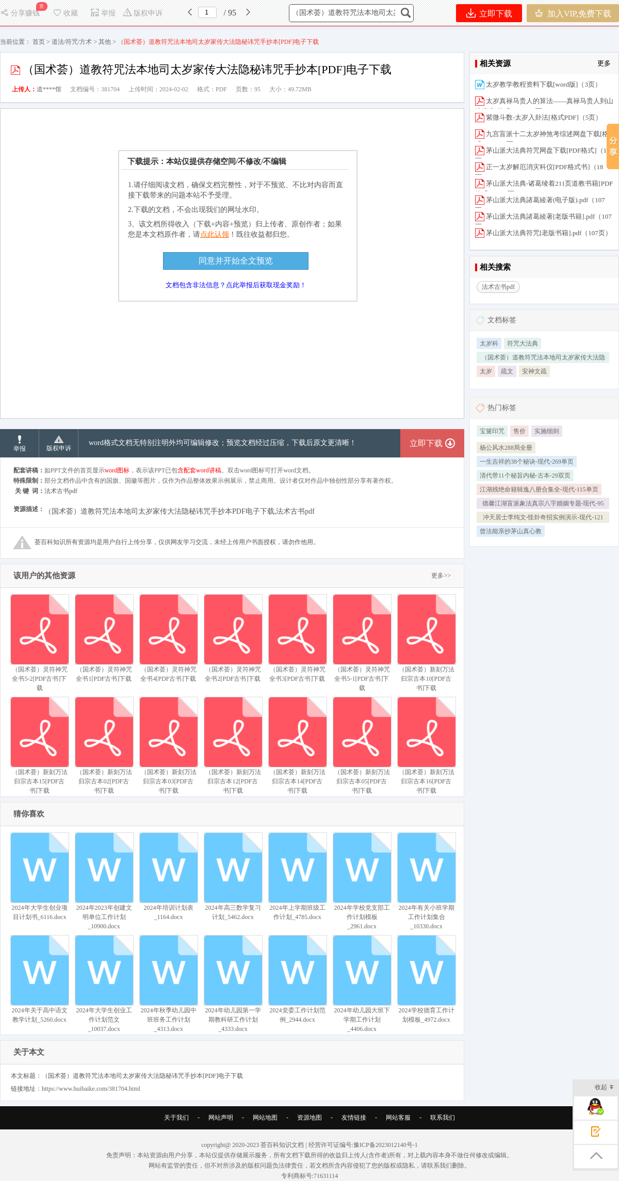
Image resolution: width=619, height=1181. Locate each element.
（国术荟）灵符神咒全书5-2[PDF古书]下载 (39, 643)
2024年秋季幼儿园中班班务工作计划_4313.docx (168, 983)
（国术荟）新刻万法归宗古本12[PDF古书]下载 (233, 745)
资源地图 (309, 1117)
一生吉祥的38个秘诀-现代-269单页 (527, 461)
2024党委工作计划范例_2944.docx (297, 979)
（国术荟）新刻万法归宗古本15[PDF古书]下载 (39, 745)
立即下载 (489, 13)
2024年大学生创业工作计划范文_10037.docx (104, 983)
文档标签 (501, 320)
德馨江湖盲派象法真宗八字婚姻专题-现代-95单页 (543, 504)
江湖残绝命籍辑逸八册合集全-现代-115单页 (539, 489)
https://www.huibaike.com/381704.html (91, 1088)
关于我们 (176, 1117)
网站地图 (265, 1117)
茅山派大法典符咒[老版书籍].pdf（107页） (549, 233)
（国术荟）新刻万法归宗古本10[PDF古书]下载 (426, 643)
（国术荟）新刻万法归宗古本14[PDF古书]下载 (297, 745)
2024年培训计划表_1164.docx (168, 876)
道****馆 (49, 89)
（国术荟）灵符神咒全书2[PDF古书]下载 (233, 638)
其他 (105, 41)
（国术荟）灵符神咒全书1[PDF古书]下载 (104, 638)
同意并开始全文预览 (236, 260)
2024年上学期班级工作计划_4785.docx (297, 876)
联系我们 (442, 1117)
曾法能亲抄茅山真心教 (511, 531)
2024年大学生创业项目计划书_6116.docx (39, 876)
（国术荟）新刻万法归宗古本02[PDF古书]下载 (104, 745)
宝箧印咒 (492, 431)
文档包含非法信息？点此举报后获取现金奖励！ (236, 285)
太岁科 (489, 343)
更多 (604, 63)
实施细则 (546, 431)
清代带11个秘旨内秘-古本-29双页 (525, 475)
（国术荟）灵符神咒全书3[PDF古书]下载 (297, 638)
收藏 (65, 13)
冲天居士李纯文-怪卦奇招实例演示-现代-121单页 (543, 518)
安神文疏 (534, 371)
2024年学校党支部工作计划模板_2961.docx (362, 881)
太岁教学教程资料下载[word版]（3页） (543, 84)
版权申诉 (142, 13)
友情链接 (353, 1117)
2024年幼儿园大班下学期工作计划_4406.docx (362, 983)
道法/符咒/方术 (72, 41)
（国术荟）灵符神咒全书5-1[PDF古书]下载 (362, 643)
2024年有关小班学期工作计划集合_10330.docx (426, 881)
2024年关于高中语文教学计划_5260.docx (39, 979)
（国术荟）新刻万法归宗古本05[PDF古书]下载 (362, 745)
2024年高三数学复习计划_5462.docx (233, 876)
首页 (38, 41)
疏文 (507, 371)
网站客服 (398, 1117)
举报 (103, 13)
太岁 (486, 371)
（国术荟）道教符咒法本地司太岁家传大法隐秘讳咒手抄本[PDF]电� (543, 358)
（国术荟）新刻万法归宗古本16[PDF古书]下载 (426, 745)
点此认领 (214, 234)
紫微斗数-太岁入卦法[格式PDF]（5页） (544, 117)
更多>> (441, 575)
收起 (604, 1088)
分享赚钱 (21, 13)
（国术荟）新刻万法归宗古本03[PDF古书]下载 (168, 745)
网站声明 (220, 1117)
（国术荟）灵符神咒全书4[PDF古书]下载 (168, 638)
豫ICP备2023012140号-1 (385, 1145)
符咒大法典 (522, 343)
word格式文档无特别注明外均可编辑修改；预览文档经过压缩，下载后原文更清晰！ (222, 443)
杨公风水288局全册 (506, 447)
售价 (519, 431)
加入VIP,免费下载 (572, 13)
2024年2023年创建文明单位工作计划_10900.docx (104, 881)
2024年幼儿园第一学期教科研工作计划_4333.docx (233, 983)
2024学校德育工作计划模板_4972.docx (426, 979)
